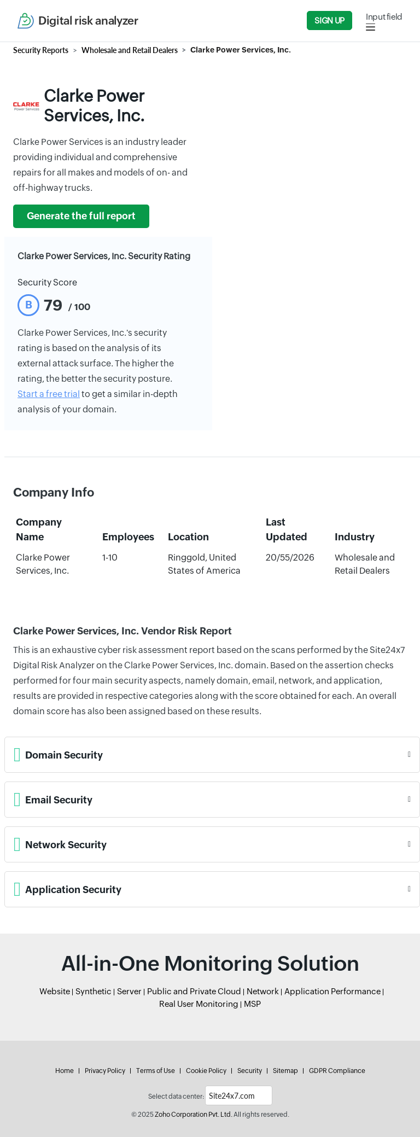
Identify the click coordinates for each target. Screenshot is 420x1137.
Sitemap (285, 1071)
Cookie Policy (206, 1071)
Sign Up (329, 20)
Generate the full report (81, 216)
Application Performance (332, 991)
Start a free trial (49, 394)
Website (54, 991)
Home (64, 1071)
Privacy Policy (105, 1071)
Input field (384, 16)
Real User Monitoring (198, 1003)
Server (129, 991)
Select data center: (176, 1096)
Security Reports (40, 50)
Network (263, 991)
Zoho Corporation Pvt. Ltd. (193, 1114)
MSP (252, 1003)
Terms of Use (155, 1071)
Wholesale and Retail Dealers (129, 50)
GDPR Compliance (337, 1071)
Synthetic (93, 991)
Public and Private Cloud (194, 991)
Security (249, 1071)
